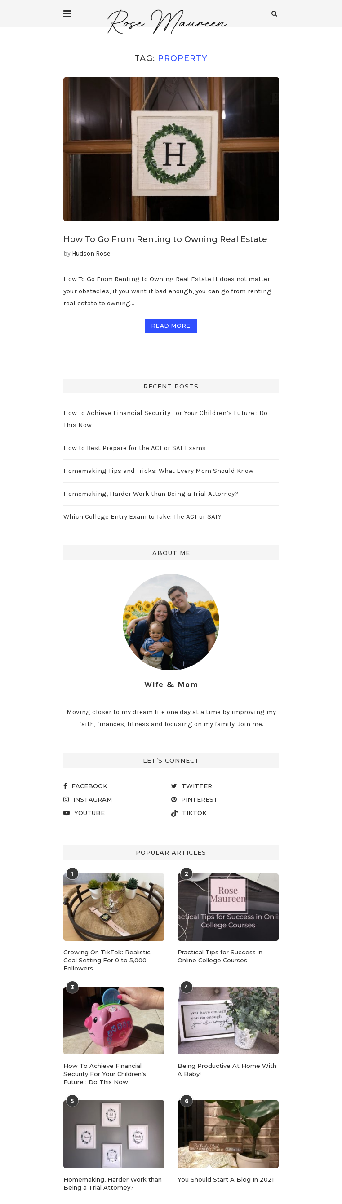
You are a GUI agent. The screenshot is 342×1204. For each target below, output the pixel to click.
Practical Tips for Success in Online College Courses (220, 956)
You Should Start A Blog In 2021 (226, 1179)
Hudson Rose (91, 253)
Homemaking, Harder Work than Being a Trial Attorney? (150, 494)
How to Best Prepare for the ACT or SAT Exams (134, 448)
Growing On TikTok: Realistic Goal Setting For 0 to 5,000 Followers (107, 960)
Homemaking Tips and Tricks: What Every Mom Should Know (158, 471)
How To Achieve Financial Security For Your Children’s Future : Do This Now (104, 1073)
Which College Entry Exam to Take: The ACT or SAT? (142, 516)
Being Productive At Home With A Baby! (227, 1069)
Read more (171, 325)
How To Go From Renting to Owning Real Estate (165, 239)
